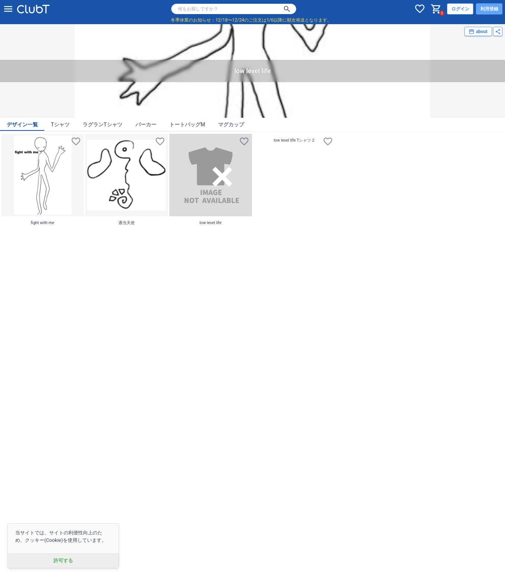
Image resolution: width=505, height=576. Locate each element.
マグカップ (231, 124)
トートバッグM (187, 124)
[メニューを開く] (8, 8)
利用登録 (489, 9)
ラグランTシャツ (102, 124)
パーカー (145, 124)
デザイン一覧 (22, 124)
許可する (63, 560)
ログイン (460, 9)
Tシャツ (60, 124)
